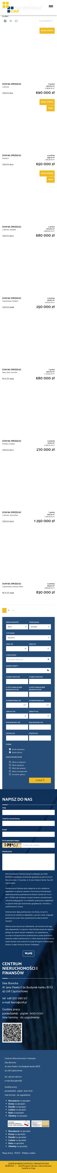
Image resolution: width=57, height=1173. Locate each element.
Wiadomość (7, 851)
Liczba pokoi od (13, 677)
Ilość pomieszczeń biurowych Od (14, 688)
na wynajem (19, 1101)
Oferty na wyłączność (18, 771)
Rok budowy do (36, 722)
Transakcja (34, 622)
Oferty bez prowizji (17, 768)
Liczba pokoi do (36, 677)
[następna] (13, 610)
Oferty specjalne (16, 765)
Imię (4, 808)
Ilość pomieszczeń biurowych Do (37, 688)
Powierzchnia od (13, 701)
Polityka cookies (28, 1153)
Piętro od (10, 733)
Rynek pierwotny (16, 749)
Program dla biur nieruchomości (37, 1166)
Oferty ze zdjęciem (17, 762)
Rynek (8, 744)
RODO (17, 1153)
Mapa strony (7, 1153)
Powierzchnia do (36, 701)
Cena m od (10, 712)
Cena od (9, 644)
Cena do (32, 644)
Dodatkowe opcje (14, 757)
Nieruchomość (12, 622)
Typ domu (10, 633)
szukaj (40, 780)
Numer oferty (12, 666)
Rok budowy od (13, 722)
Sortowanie (46, 21)
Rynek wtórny (15, 752)
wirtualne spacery (17, 774)
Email (4, 829)
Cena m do (33, 712)
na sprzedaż (19, 1131)
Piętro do (33, 733)
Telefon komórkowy (11, 818)
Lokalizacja (11, 655)
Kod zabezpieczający (10, 840)
